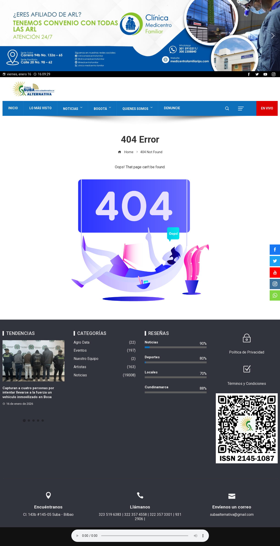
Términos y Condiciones (246, 383)
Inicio (13, 108)
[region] (140, 35)
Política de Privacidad (246, 352)
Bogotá (103, 108)
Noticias (73, 108)
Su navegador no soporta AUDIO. (140, 536)
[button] (140, 35)
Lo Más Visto (40, 108)
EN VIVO (267, 108)
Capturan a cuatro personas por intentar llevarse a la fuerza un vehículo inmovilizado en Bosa (28, 392)
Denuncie (172, 108)
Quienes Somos (137, 108)
